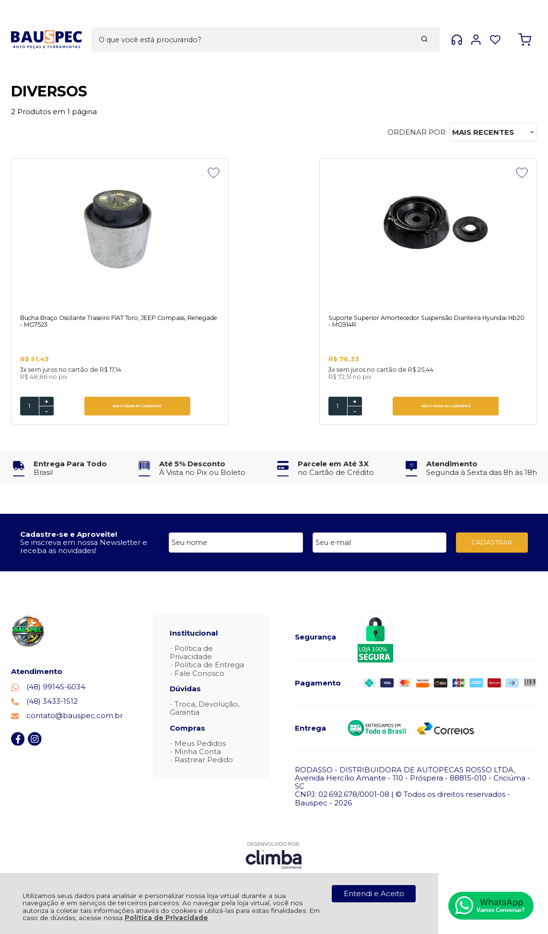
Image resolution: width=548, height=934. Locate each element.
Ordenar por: (417, 132)
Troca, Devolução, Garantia (204, 709)
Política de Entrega (209, 665)
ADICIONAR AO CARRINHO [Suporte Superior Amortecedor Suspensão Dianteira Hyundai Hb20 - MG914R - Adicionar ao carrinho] (291, 407)
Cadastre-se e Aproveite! (68, 535)
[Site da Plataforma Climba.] (273, 856)
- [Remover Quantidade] (46, 412)
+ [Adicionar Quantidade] (46, 402)
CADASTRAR (491, 543)
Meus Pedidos (200, 744)
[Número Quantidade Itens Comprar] (29, 407)
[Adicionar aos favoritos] (159, 172)
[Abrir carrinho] (525, 23)
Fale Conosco (199, 674)
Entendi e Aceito (374, 893)
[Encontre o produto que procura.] (346, 23)
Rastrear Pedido (204, 760)
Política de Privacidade (166, 918)
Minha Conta (198, 752)
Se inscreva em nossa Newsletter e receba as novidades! (83, 547)
